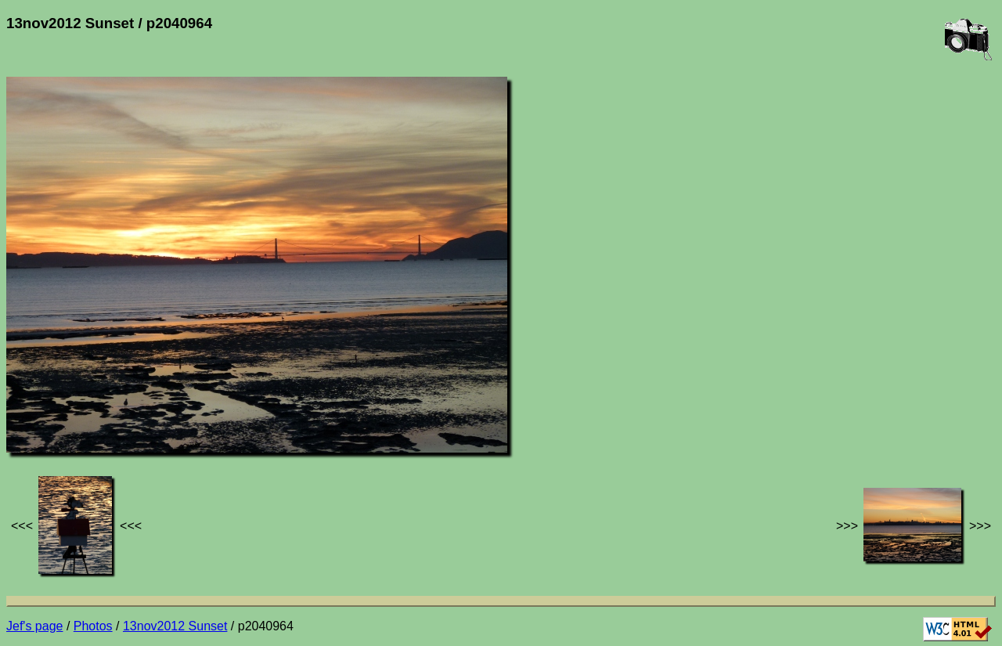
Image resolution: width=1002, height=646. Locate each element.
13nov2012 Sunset (175, 626)
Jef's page (34, 626)
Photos (93, 626)
